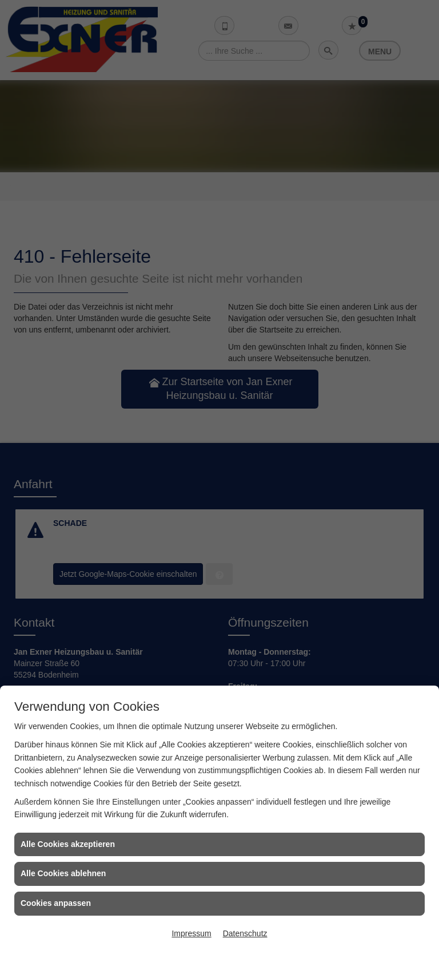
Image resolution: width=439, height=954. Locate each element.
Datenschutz (245, 933)
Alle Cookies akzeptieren (68, 844)
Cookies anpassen (56, 903)
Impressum (191, 933)
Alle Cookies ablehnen (63, 873)
